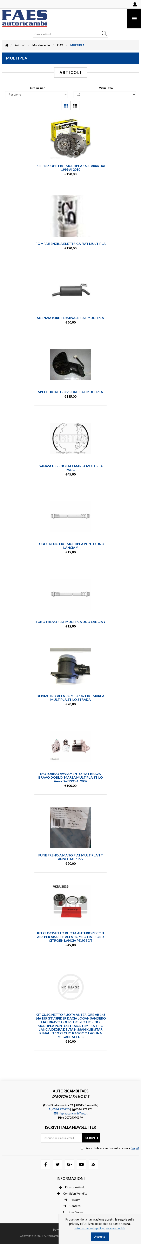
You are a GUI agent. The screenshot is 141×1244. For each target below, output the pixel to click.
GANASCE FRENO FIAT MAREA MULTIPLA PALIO (71, 468)
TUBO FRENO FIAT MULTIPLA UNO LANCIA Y (70, 622)
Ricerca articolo (72, 1187)
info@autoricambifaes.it (71, 1113)
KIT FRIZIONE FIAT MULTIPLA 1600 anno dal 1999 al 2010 (70, 167)
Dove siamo (72, 1212)
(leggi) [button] (135, 1148)
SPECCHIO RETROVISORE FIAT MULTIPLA (70, 392)
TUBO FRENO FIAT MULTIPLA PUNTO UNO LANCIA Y (70, 545)
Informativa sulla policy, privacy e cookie (99, 1228)
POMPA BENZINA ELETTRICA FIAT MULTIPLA (70, 243)
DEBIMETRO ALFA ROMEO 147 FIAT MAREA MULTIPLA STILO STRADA (70, 697)
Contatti (72, 1206)
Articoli (20, 45)
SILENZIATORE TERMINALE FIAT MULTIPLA (70, 318)
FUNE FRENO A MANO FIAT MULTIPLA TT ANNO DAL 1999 (70, 857)
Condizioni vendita (72, 1193)
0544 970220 (59, 1109)
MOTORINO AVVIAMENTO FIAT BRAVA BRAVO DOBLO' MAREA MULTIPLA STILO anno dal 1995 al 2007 (70, 777)
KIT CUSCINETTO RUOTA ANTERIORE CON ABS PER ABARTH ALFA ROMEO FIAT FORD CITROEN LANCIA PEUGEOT (70, 936)
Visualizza (106, 88)
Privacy (72, 1200)
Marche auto (41, 45)
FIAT (60, 45)
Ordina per (37, 88)
